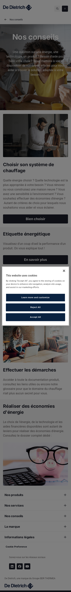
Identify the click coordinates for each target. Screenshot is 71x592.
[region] (35, 296)
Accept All (35, 317)
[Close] (64, 270)
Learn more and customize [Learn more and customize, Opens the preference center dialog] (35, 297)
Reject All (35, 307)
